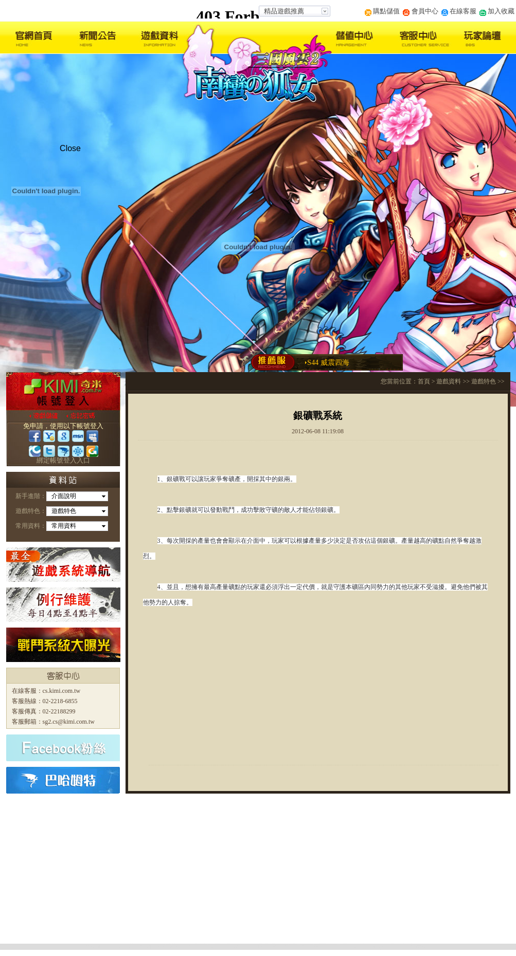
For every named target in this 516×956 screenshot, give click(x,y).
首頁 (424, 381)
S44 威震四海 (328, 362)
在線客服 (458, 11)
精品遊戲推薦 (284, 11)
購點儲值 (382, 11)
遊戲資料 (448, 381)
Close (70, 148)
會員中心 (420, 11)
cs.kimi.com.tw (62, 690)
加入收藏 (496, 11)
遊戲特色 (483, 381)
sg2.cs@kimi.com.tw (69, 721)
